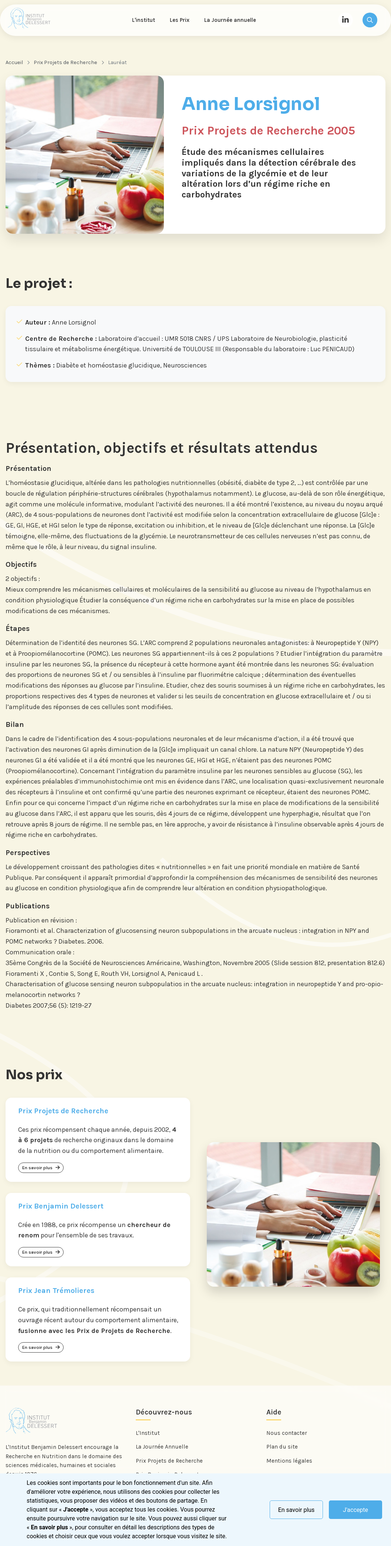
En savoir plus (296, 1509)
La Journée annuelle (231, 20)
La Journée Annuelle (162, 1450)
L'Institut (148, 1436)
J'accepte (355, 1509)
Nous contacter (286, 1436)
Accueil (14, 63)
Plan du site (282, 1450)
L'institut (144, 20)
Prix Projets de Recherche (65, 63)
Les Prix (181, 20)
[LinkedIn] (345, 20)
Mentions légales (289, 1464)
